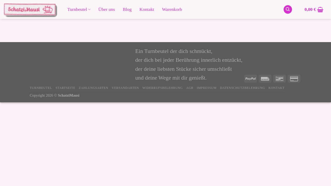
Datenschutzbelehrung (242, 88)
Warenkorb (172, 9)
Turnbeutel (79, 9)
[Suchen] (288, 9)
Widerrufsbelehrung (162, 88)
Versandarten (125, 88)
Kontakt (146, 9)
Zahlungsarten (93, 88)
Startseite (65, 88)
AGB (189, 88)
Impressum (206, 88)
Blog (127, 9)
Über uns (106, 9)
